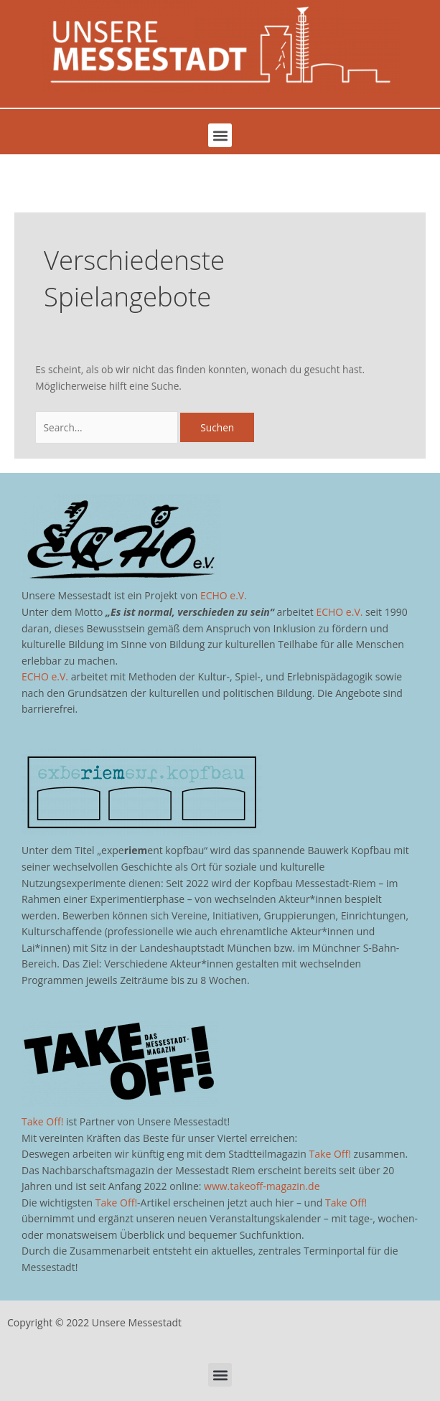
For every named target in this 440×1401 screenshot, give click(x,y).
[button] (220, 135)
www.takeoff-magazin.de (261, 1186)
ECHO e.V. (223, 595)
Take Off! (42, 1121)
